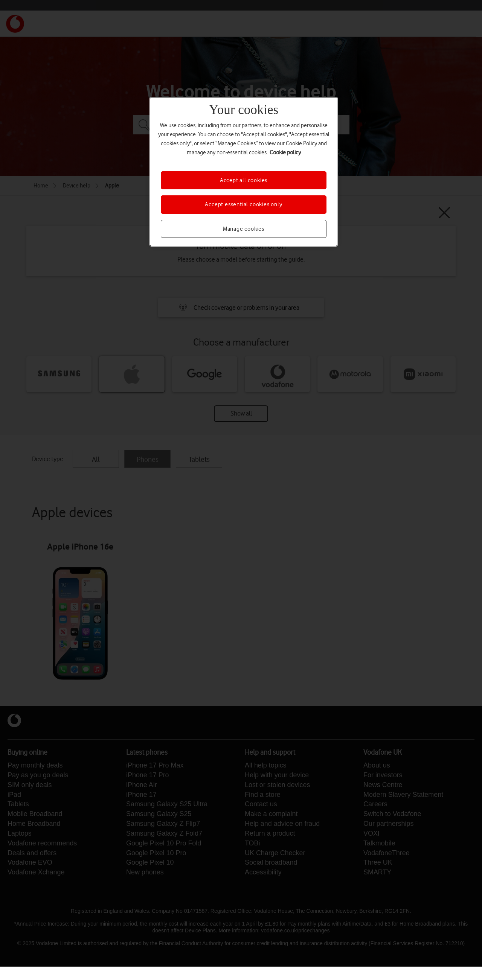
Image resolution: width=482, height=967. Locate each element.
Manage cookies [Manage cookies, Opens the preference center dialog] (243, 228)
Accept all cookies (243, 180)
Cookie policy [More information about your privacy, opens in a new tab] (285, 152)
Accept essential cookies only (243, 204)
